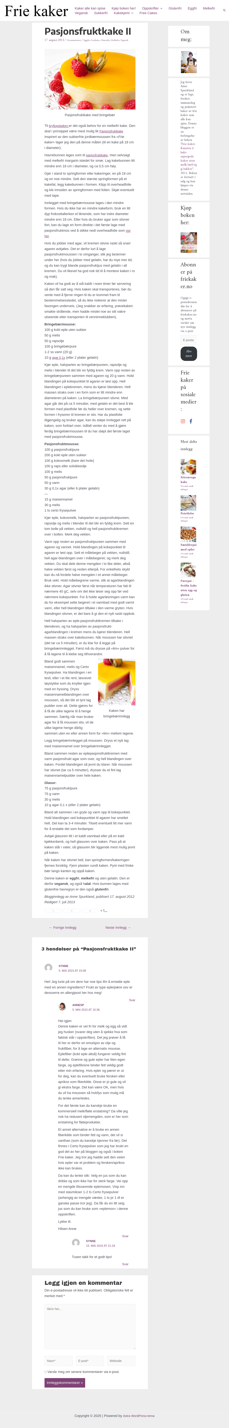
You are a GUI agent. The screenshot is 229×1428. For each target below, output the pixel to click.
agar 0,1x (59, 362)
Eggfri (195, 8)
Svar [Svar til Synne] (131, 1004)
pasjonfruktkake (98, 160)
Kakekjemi (144, 13)
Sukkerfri (120, 13)
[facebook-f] (192, 422)
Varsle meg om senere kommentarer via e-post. (83, 1382)
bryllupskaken (60, 130)
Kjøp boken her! (125, 8)
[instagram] (184, 422)
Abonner (189, 354)
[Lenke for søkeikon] (224, 11)
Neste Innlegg (118, 932)
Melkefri (81, 13)
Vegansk (100, 13)
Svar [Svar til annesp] (124, 1240)
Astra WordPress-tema (138, 1416)
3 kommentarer (76, 40)
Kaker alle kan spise (90, 8)
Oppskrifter (154, 8)
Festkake (102, 40)
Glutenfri (177, 8)
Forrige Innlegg (62, 932)
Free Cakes (169, 13)
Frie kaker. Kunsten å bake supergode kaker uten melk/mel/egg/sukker (189, 156)
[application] (162, 8)
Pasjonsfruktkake (58, 141)
